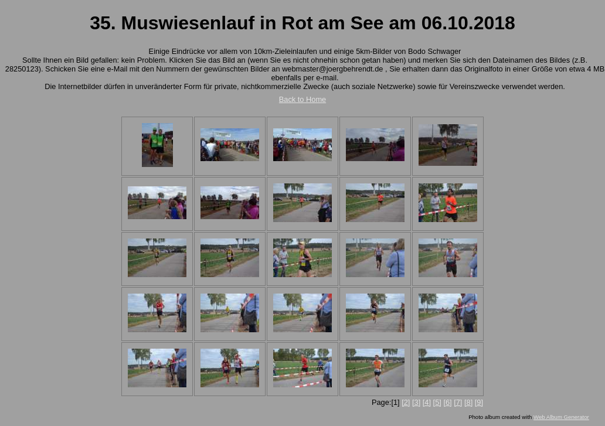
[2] (406, 402)
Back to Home (302, 99)
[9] (479, 402)
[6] (447, 402)
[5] (437, 402)
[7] (458, 402)
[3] (416, 402)
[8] (468, 402)
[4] (427, 402)
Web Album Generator (561, 417)
